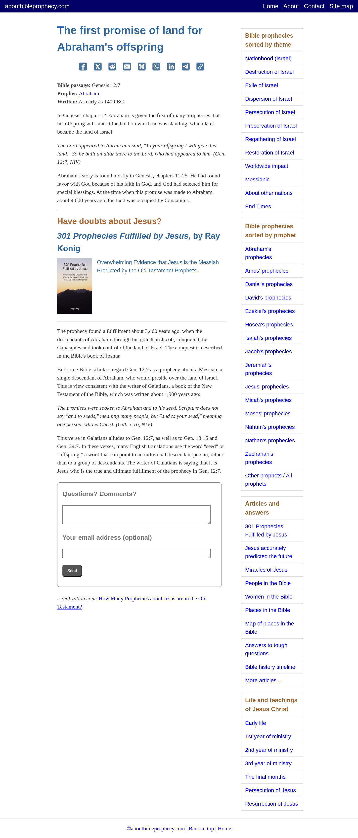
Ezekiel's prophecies (270, 311)
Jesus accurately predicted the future (268, 552)
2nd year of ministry (269, 750)
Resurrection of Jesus (271, 804)
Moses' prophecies (268, 413)
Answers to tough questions (266, 649)
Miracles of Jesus (266, 570)
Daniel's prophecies (269, 284)
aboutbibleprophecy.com (37, 6)
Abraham (89, 93)
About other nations (269, 193)
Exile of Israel (261, 85)
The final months (265, 777)
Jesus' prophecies (267, 386)
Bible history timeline (270, 667)
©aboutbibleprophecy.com (156, 828)
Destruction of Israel (269, 72)
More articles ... (263, 680)
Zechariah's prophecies (259, 458)
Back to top (201, 828)
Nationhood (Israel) (268, 58)
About (291, 6)
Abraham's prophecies (258, 253)
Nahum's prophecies (270, 427)
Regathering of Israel (270, 139)
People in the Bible (268, 583)
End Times (258, 206)
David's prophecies (268, 298)
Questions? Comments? (99, 493)
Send (72, 571)
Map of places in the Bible (269, 627)
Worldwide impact (266, 166)
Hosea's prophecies (269, 324)
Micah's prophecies (268, 400)
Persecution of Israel (270, 112)
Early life (255, 723)
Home (270, 6)
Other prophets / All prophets (268, 479)
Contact (314, 6)
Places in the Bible (267, 610)
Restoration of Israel (269, 153)
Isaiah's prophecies (268, 338)
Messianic (257, 179)
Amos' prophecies (266, 271)
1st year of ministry (268, 736)
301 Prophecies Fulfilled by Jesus (266, 530)
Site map (341, 6)
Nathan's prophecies (270, 440)
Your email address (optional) (107, 537)
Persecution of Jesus (270, 790)
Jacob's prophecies (268, 351)
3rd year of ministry (268, 763)
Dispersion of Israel (268, 99)
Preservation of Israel (271, 126)
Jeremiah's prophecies (258, 369)
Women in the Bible (268, 597)
